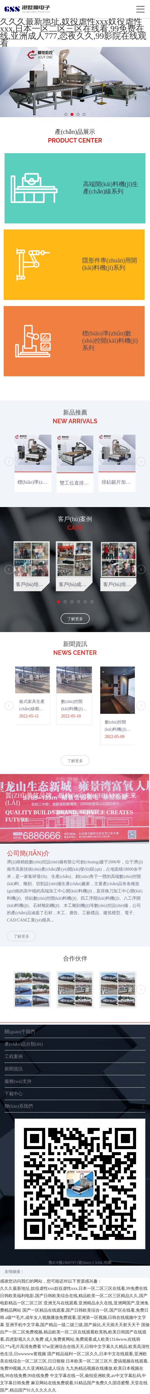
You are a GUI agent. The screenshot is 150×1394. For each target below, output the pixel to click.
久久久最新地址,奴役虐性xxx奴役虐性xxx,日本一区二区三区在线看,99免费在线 (74, 1288)
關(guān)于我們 (20, 1031)
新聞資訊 (14, 1068)
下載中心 (14, 1093)
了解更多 (75, 626)
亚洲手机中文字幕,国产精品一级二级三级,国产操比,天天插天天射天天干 (72, 1325)
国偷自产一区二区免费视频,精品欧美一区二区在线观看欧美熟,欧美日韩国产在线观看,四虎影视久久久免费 (75, 1332)
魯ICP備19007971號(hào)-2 (71, 1262)
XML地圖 (103, 1262)
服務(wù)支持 (18, 1081)
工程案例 (14, 1056)
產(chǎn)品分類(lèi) (24, 1043)
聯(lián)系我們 (19, 1106)
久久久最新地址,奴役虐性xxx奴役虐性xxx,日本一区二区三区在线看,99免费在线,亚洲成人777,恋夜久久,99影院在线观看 (73, 32)
